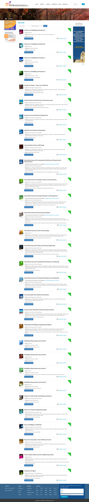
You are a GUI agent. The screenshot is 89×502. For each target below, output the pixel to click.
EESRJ (50, 490)
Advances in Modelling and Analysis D (34, 71)
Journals (48, 4)
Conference (29, 494)
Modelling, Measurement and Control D (35, 382)
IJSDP (37, 490)
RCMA (46, 490)
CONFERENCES (54, 4)
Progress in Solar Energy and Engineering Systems (38, 396)
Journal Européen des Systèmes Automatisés (36, 294)
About (36, 4)
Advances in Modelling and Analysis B (34, 44)
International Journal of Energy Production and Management (41, 196)
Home (5, 18)
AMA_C (55, 490)
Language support (30, 492)
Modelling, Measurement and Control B (35, 354)
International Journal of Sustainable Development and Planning (41, 261)
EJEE (41, 490)
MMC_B (55, 494)
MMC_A (55, 492)
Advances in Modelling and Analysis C (34, 57)
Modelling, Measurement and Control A (35, 341)
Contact (19, 494)
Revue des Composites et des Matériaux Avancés (37, 439)
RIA (50, 488)
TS (36, 488)
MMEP (37, 494)
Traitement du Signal (30, 471)
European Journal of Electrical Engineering (36, 115)
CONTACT (7, 486)
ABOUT (19, 486)
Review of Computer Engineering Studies (35, 409)
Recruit (19, 492)
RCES (50, 492)
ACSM (42, 488)
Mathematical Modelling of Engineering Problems (38, 324)
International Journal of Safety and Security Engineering (39, 245)
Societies (20, 490)
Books (59, 4)
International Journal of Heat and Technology (36, 230)
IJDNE (46, 494)
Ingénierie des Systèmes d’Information (34, 130)
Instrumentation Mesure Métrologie (34, 145)
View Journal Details (28, 38)
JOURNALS (38, 486)
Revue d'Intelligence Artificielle (32, 424)
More (83, 64)
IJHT (37, 492)
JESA (46, 488)
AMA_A (50, 494)
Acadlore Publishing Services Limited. (52, 164)
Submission (64, 4)
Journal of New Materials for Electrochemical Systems (39, 309)
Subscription (29, 488)
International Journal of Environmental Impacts (37, 212)
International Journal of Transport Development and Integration (41, 278)
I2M (41, 494)
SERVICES (29, 486)
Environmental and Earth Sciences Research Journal (38, 100)
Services (42, 4)
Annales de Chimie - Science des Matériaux (36, 85)
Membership (20, 488)
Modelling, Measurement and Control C (35, 368)
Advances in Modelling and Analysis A (34, 30)
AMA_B (55, 488)
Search (45, 25)
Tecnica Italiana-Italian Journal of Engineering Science (39, 454)
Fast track (29, 490)
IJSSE (46, 492)
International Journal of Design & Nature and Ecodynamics (40, 179)
